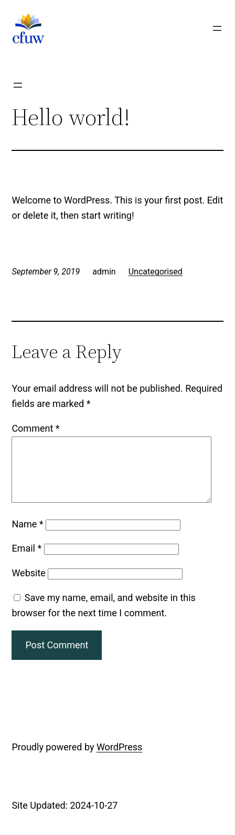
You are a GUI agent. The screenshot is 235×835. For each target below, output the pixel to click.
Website (28, 585)
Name (27, 536)
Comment (35, 428)
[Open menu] (217, 28)
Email (26, 560)
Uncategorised (156, 272)
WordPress (119, 759)
